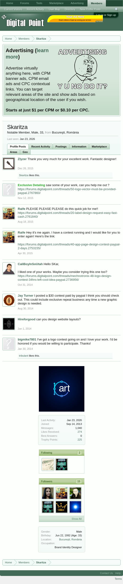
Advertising (77, 3)
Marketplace (99, 146)
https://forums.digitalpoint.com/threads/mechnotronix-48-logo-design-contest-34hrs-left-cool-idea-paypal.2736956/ (65, 278)
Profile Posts (18, 146)
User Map (54, 9)
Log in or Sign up (106, 15)
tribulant (23, 355)
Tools (39, 3)
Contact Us (106, 573)
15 (78, 481)
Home (9, 3)
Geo (25, 152)
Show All (77, 518)
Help (118, 573)
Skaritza (23, 175)
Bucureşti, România (70, 539)
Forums (24, 3)
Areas (13, 152)
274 (79, 431)
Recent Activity (40, 146)
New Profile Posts (90, 9)
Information (79, 146)
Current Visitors (13, 9)
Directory (70, 9)
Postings (60, 146)
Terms (118, 578)
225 (79, 439)
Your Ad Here (99, 21)
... (106, 9)
